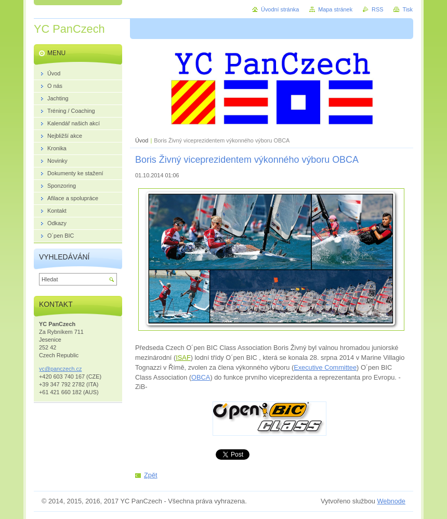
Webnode (391, 501)
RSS (377, 9)
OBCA (200, 377)
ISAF (183, 357)
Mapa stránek (335, 9)
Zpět (150, 475)
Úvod (141, 140)
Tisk (407, 9)
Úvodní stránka (280, 9)
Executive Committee (325, 367)
